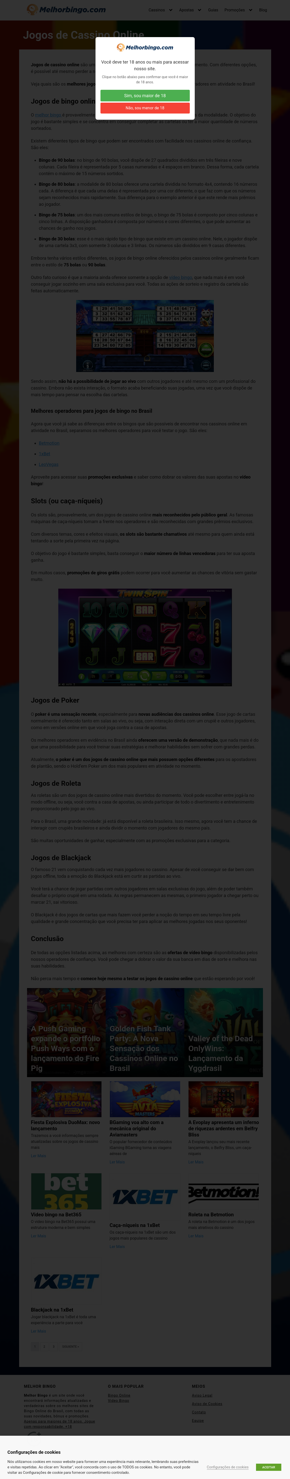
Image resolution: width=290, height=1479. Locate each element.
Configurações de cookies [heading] (34, 1452)
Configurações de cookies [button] (228, 1467)
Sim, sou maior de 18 (145, 95)
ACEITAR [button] (268, 1467)
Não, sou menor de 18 (145, 108)
